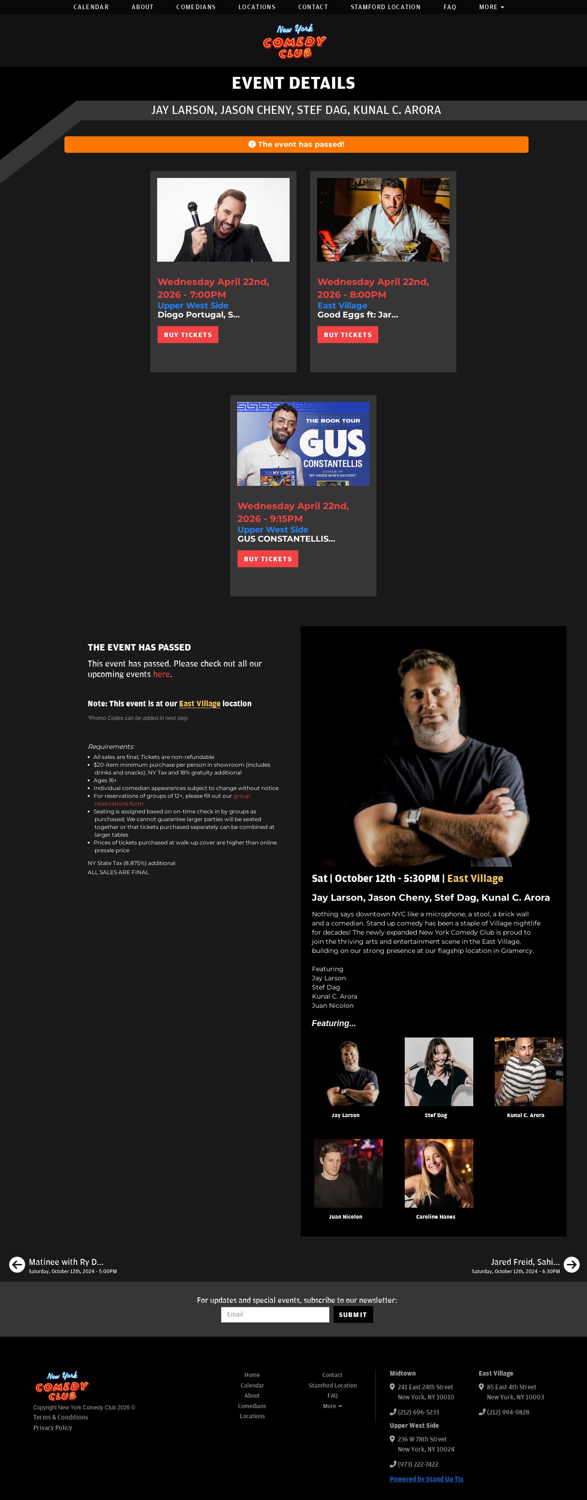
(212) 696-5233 (418, 1412)
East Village (200, 704)
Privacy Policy (52, 1428)
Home (252, 1375)
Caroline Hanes (435, 1217)
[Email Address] (275, 1315)
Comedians (196, 7)
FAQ (450, 7)
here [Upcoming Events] (161, 674)
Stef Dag (436, 1115)
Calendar (91, 7)
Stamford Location (386, 7)
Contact (313, 7)
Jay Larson (346, 1115)
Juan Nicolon (345, 1217)
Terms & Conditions (60, 1417)
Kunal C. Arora (526, 1115)
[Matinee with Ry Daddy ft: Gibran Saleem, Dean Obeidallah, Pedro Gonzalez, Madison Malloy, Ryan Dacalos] (63, 1266)
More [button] (492, 7)
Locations (256, 7)
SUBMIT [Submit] (353, 1315)
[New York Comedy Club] (293, 40)
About (143, 7)
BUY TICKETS (188, 335)
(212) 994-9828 (508, 1412)
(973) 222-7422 (418, 1464)
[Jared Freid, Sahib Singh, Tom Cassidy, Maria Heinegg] (526, 1266)
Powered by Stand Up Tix (427, 1479)
